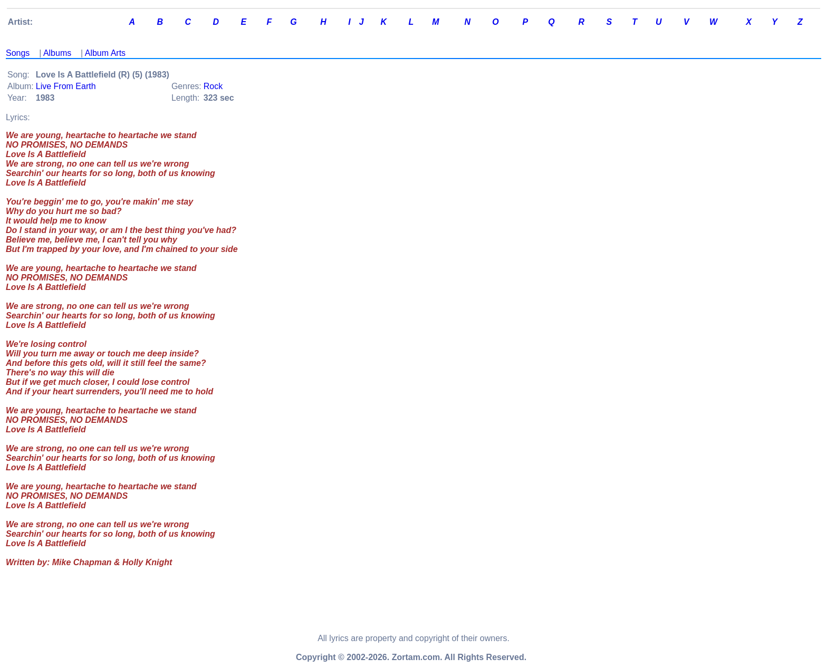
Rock (213, 86)
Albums (57, 53)
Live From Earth (66, 86)
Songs (18, 53)
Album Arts (105, 53)
